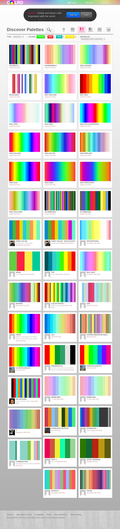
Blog (49, 515)
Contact (10, 515)
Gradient (91, 29)
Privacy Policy (76, 515)
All (64, 29)
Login (86, 15)
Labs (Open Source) (24, 515)
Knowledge (39, 515)
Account (104, 2)
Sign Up (73, 15)
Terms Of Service (60, 515)
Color (73, 29)
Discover (89, 2)
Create (74, 2)
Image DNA (108, 29)
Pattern (100, 29)
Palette (82, 29)
